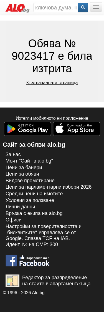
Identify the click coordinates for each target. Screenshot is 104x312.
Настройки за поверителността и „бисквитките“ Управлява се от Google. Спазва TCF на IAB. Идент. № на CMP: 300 (44, 235)
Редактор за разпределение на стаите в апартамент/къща (48, 280)
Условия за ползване (30, 200)
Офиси (14, 220)
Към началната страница (52, 82)
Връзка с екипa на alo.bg (34, 213)
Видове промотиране (30, 180)
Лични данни (20, 206)
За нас (13, 154)
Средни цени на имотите (34, 193)
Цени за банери (24, 167)
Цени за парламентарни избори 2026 (49, 187)
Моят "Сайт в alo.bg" (29, 161)
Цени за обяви (22, 174)
